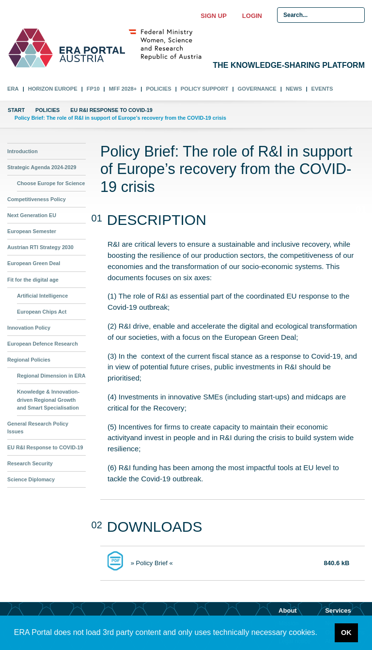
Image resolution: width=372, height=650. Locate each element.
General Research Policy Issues (37, 427)
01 (358, 209)
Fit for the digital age (33, 280)
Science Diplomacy (31, 479)
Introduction (22, 151)
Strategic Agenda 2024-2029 (41, 167)
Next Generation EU (31, 215)
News (294, 89)
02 (361, 233)
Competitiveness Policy (36, 199)
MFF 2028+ (123, 89)
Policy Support (205, 89)
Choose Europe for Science (51, 183)
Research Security (30, 463)
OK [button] (346, 632)
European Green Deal (33, 263)
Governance (257, 89)
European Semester (31, 231)
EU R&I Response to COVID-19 (111, 110)
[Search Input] (321, 15)
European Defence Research (42, 344)
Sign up (213, 15)
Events (322, 89)
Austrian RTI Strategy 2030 (40, 247)
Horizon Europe (53, 89)
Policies (158, 89)
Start (16, 110)
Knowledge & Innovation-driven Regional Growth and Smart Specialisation (48, 399)
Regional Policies (28, 360)
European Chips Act (41, 312)
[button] (320, 633)
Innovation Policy (28, 328)
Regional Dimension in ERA (51, 376)
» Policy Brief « (152, 563)
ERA (13, 89)
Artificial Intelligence (42, 296)
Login (252, 15)
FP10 (93, 89)
